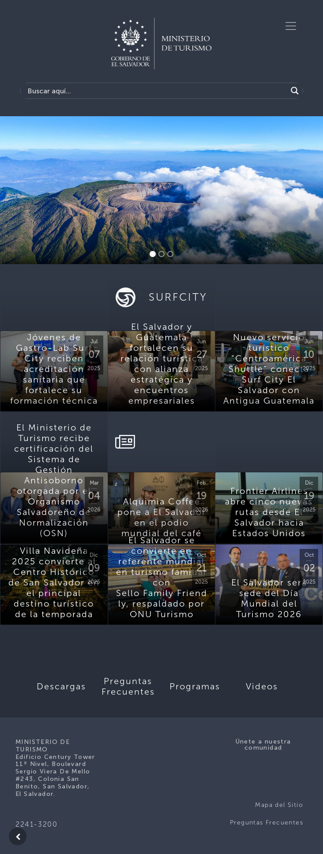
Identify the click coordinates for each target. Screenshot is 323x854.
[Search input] (156, 90)
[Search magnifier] (294, 90)
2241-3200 (36, 824)
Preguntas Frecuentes (266, 822)
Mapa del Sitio (279, 805)
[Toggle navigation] (290, 26)
